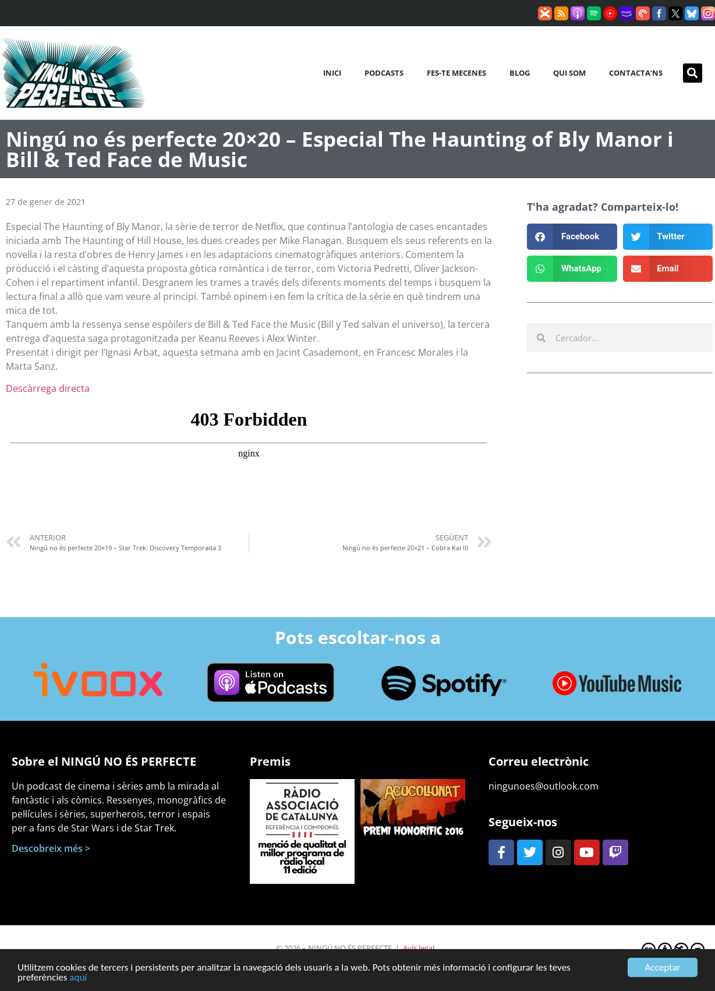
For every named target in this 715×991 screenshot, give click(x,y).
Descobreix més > (51, 848)
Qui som (569, 73)
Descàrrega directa (48, 388)
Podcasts (383, 73)
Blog (519, 73)
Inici (332, 73)
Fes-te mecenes (456, 73)
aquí (78, 981)
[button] (692, 73)
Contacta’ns (636, 73)
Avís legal (418, 948)
